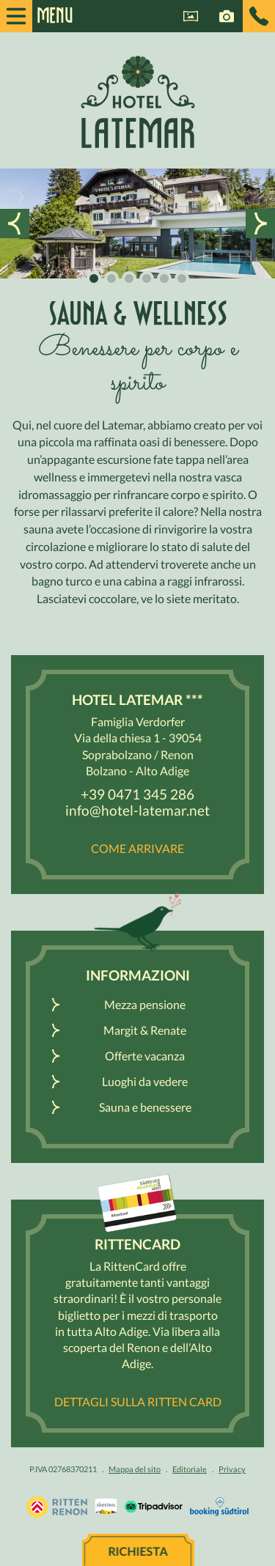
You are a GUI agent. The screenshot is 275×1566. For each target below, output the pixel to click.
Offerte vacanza (145, 1056)
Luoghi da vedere (145, 1081)
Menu (48, 16)
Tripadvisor (154, 1506)
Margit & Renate (144, 1030)
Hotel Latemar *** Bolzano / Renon (138, 101)
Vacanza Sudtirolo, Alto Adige (56, 1506)
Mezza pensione (145, 1004)
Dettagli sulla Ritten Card (137, 1401)
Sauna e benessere (145, 1107)
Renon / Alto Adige (106, 1506)
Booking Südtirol (219, 1506)
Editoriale (189, 1469)
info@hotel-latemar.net (137, 810)
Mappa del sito (135, 1469)
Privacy (232, 1469)
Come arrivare (137, 848)
